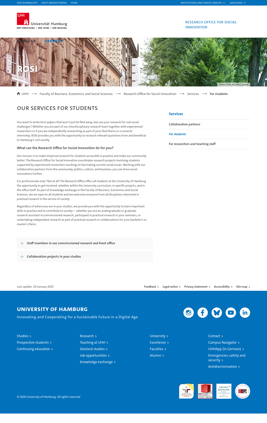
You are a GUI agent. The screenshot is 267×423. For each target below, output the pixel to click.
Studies (22, 345)
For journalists (27, 2)
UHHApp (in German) (224, 358)
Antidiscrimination (222, 376)
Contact (214, 345)
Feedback (150, 296)
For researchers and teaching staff (192, 153)
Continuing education (33, 358)
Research (87, 345)
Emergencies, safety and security (226, 367)
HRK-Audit (223, 395)
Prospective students (33, 352)
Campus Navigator (222, 352)
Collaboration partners (184, 134)
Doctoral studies (92, 358)
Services (54, 41)
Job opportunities (93, 365)
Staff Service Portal (54, 2)
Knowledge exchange (96, 371)
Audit (201, 395)
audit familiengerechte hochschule (186, 399)
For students (177, 143)
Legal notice (170, 296)
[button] (203, 3)
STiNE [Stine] (74, 2)
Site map (241, 296)
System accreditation (242, 397)
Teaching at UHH (92, 352)
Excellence (158, 352)
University (157, 345)
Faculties (156, 358)
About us (26, 41)
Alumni (155, 365)
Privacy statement (195, 296)
